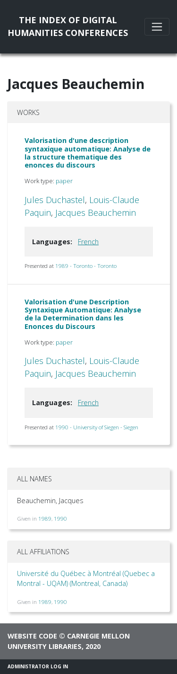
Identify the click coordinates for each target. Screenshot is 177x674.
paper (64, 181)
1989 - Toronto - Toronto (86, 265)
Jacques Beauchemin (95, 212)
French (88, 241)
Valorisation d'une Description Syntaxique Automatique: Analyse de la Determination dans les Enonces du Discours (83, 314)
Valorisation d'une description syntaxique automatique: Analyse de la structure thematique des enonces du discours (88, 152)
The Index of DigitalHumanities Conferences (68, 26)
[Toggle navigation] (156, 26)
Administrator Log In (38, 666)
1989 (44, 518)
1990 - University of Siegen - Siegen (96, 427)
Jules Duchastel (55, 199)
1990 (60, 518)
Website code (32, 635)
